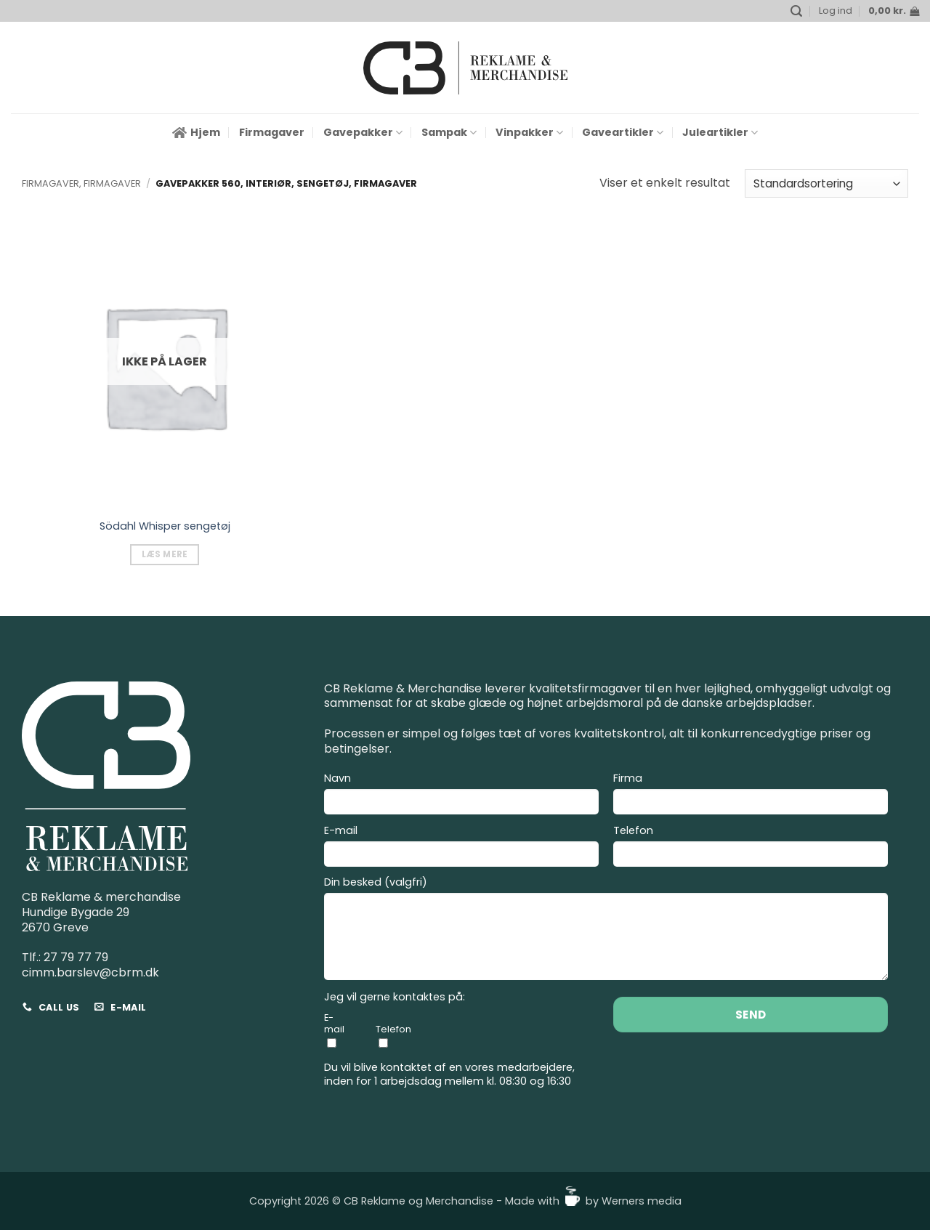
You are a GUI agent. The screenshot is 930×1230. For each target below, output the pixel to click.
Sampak (449, 132)
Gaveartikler (622, 132)
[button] (796, 11)
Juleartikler (720, 132)
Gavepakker (363, 132)
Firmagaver (271, 132)
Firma (750, 796)
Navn (461, 796)
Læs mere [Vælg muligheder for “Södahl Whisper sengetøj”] (165, 554)
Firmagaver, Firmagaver (81, 183)
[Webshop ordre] (826, 183)
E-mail (461, 848)
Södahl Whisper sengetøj (165, 526)
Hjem (196, 132)
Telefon (750, 848)
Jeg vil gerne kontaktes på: (394, 997)
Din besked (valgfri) (606, 930)
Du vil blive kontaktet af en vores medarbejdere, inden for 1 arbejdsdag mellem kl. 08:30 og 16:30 (449, 1074)
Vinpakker (529, 132)
